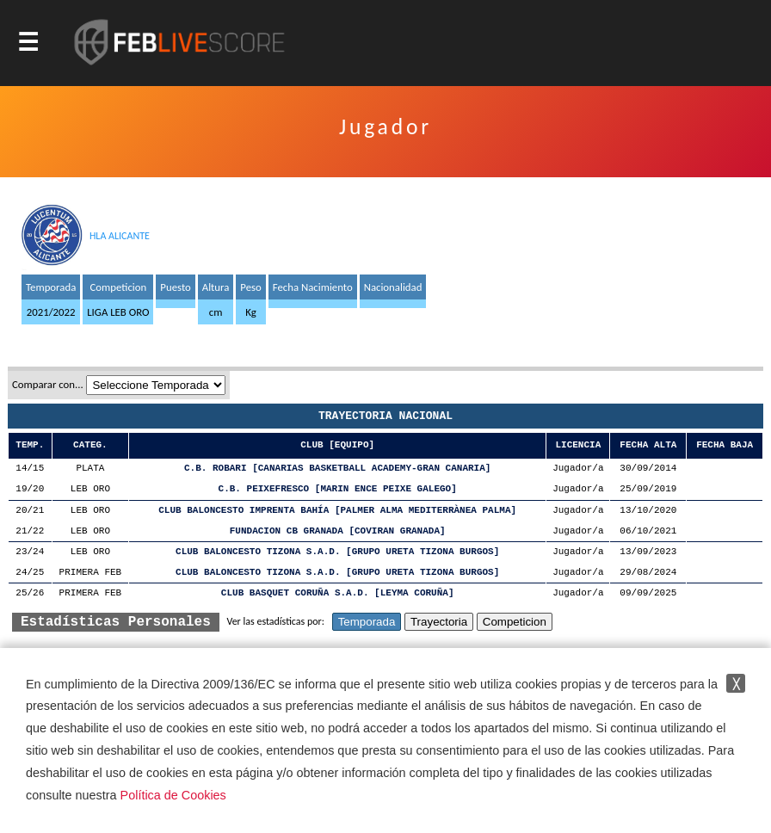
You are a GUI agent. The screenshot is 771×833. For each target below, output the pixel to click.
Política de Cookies (173, 795)
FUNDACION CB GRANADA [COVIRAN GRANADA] (338, 531)
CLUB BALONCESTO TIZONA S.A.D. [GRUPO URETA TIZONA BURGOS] (337, 552)
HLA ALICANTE (119, 236)
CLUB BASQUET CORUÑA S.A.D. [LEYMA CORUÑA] (337, 593)
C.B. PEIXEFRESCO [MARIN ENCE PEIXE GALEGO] (338, 489)
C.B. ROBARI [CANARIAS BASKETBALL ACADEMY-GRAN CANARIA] (337, 468)
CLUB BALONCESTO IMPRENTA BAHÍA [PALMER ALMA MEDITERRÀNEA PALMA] (337, 510)
